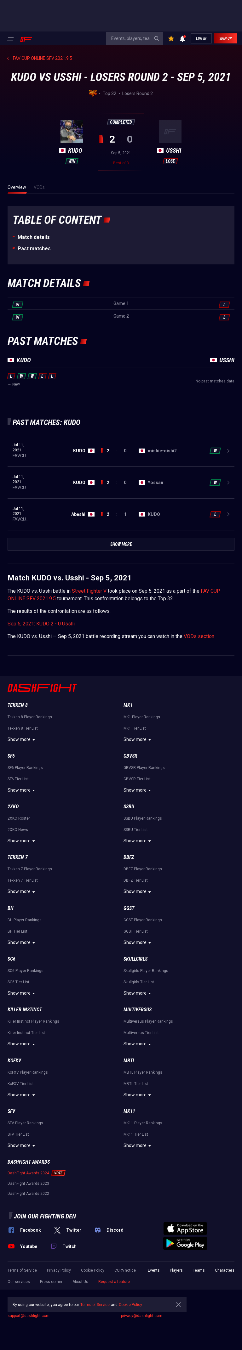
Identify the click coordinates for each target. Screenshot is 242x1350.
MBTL (129, 1061)
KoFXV (14, 1061)
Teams (199, 1270)
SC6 (11, 959)
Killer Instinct (25, 1010)
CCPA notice (125, 1270)
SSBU (129, 807)
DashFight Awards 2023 (28, 1183)
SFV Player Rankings (25, 1123)
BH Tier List (17, 931)
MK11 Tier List (136, 1134)
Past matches (34, 248)
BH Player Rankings (25, 920)
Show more (22, 740)
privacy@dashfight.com (141, 1315)
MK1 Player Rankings (142, 717)
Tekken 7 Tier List (23, 880)
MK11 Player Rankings (143, 1123)
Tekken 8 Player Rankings (30, 717)
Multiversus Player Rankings (148, 1021)
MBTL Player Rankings (143, 1072)
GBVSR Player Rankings (144, 767)
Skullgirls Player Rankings (146, 971)
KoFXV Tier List (21, 1084)
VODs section (199, 636)
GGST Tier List (136, 931)
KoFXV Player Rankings (28, 1072)
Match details (34, 237)
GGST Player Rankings (143, 920)
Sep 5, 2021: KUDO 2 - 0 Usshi (41, 624)
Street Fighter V (89, 591)
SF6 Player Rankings (25, 767)
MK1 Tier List (135, 728)
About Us (80, 1281)
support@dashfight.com (28, 1315)
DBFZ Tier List (136, 880)
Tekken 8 (18, 705)
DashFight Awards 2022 (28, 1193)
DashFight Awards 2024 (28, 1173)
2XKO (13, 807)
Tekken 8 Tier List (23, 728)
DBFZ (129, 857)
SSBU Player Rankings (143, 818)
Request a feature (114, 1281)
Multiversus (138, 1010)
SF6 (11, 756)
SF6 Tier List (18, 779)
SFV (11, 1111)
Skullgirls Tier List (139, 982)
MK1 (128, 705)
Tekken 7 (18, 857)
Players (176, 1270)
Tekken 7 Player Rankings (30, 869)
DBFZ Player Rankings (143, 869)
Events (154, 1270)
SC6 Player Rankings (25, 971)
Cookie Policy (92, 1270)
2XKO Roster (19, 818)
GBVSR (130, 756)
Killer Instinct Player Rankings (33, 1021)
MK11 (129, 1111)
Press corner (51, 1281)
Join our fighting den (45, 1216)
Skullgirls (135, 959)
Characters (224, 1270)
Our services (19, 1281)
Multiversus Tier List (141, 1033)
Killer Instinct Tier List (26, 1033)
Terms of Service (22, 1270)
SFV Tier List (18, 1134)
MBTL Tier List (136, 1084)
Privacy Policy (59, 1270)
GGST (129, 908)
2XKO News (18, 830)
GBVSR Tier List (137, 779)
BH (11, 908)
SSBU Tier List (136, 830)
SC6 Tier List (18, 982)
